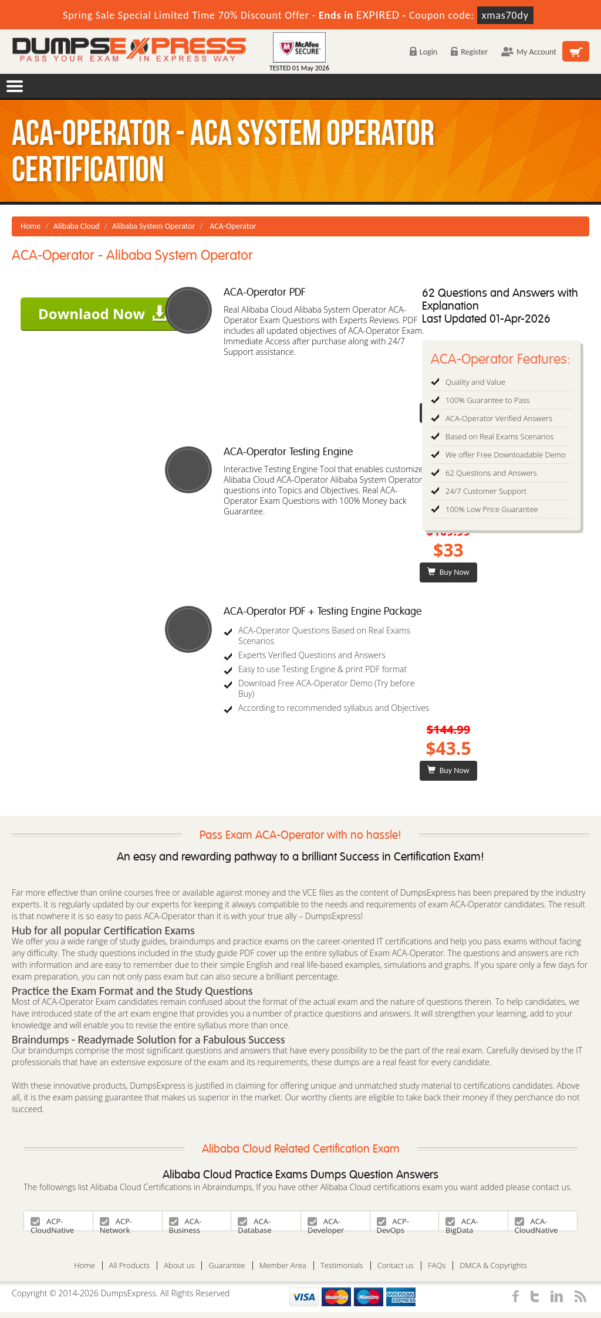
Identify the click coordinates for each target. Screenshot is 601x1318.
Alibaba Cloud (76, 226)
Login (423, 52)
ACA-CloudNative (536, 1223)
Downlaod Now (102, 313)
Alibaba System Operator (153, 226)
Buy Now (448, 572)
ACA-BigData (461, 1223)
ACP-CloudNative (52, 1223)
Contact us (395, 1265)
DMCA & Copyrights (493, 1265)
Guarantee (226, 1265)
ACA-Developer (326, 1223)
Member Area (282, 1265)
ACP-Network (116, 1223)
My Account (528, 52)
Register (469, 52)
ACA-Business (185, 1223)
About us (179, 1265)
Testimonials (341, 1265)
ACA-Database (254, 1223)
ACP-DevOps (393, 1223)
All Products (129, 1265)
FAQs (436, 1265)
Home (30, 226)
